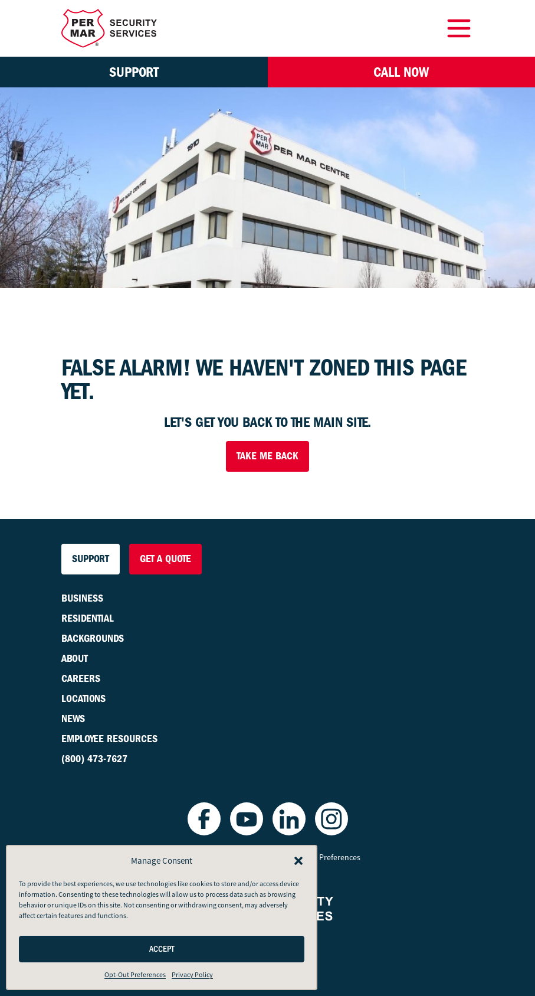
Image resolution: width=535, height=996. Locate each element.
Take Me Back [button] (267, 456)
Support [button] (134, 72)
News (73, 719)
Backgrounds (92, 638)
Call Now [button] (401, 72)
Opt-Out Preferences (135, 974)
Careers (80, 678)
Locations (83, 699)
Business (82, 598)
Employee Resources (109, 739)
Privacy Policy (192, 974)
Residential (87, 618)
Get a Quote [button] (165, 559)
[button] (298, 861)
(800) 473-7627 (94, 759)
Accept (162, 949)
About (74, 658)
